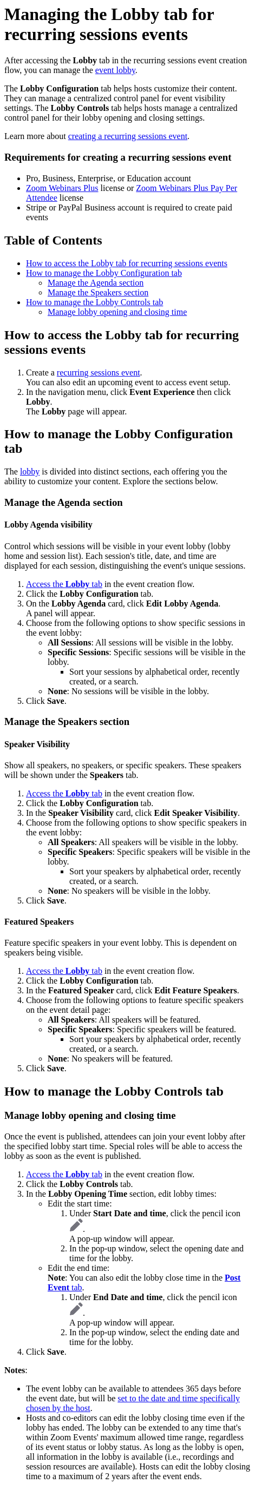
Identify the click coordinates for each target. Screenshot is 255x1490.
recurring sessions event (98, 372)
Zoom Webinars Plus (62, 188)
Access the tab (64, 584)
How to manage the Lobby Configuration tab (104, 273)
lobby (30, 471)
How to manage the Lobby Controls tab (94, 302)
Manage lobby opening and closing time (117, 312)
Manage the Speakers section (98, 292)
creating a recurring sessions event (127, 136)
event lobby (115, 70)
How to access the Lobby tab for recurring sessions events (126, 263)
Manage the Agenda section (95, 282)
